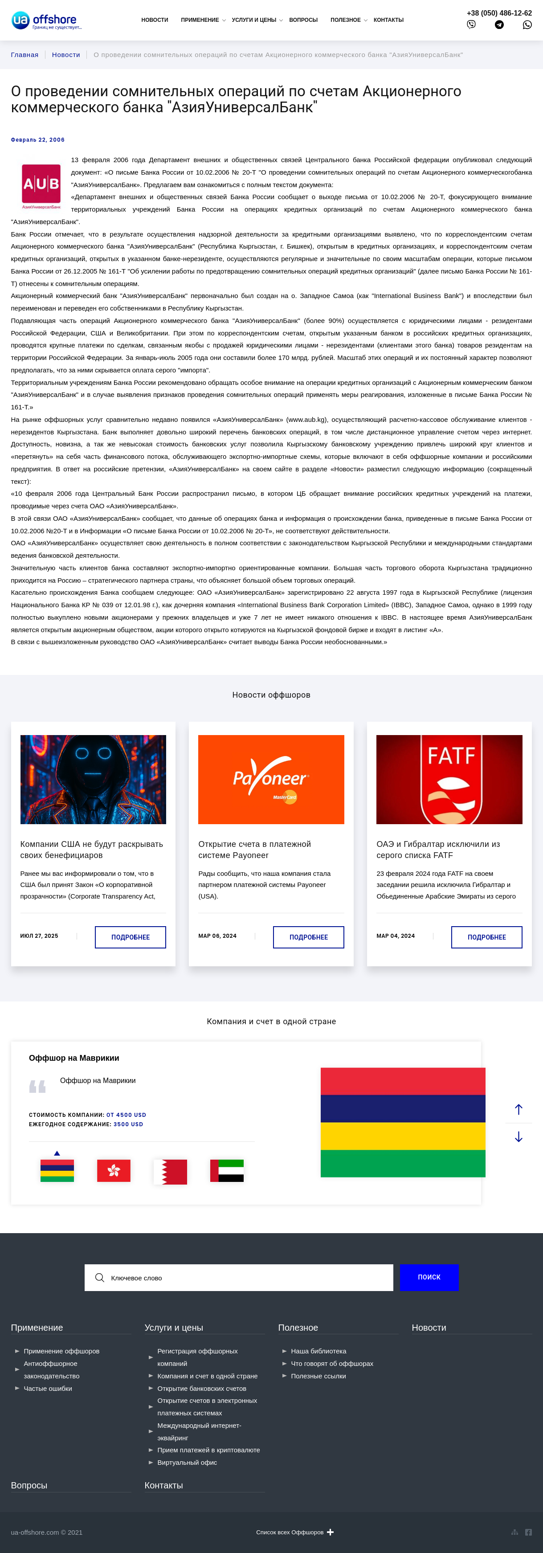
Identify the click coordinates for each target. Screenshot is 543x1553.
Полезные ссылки (319, 1376)
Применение (37, 1327)
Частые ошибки (48, 1388)
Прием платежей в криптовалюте (209, 1450)
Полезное (298, 1327)
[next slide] (518, 1136)
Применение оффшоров (62, 1351)
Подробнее (130, 937)
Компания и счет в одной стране (208, 1376)
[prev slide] (518, 1109)
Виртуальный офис (187, 1462)
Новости (155, 20)
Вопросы (303, 20)
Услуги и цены (174, 1327)
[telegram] (499, 26)
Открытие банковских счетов (202, 1388)
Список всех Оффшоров (294, 1532)
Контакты (389, 20)
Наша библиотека (319, 1351)
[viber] (471, 26)
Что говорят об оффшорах (332, 1363)
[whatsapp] (527, 27)
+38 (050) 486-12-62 (499, 13)
